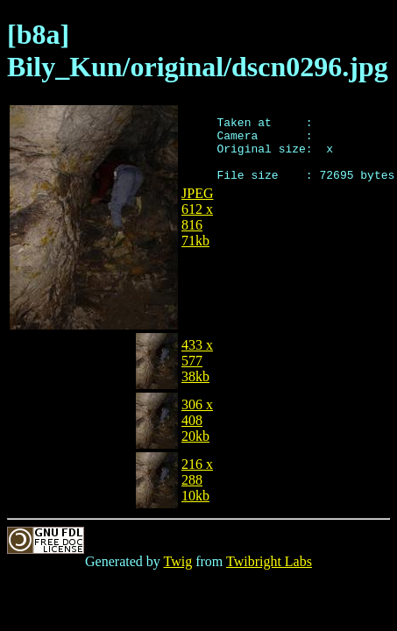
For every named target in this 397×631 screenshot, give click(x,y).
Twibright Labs (269, 561)
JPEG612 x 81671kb (197, 217)
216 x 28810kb (197, 480)
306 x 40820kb (197, 420)
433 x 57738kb (197, 360)
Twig (178, 561)
